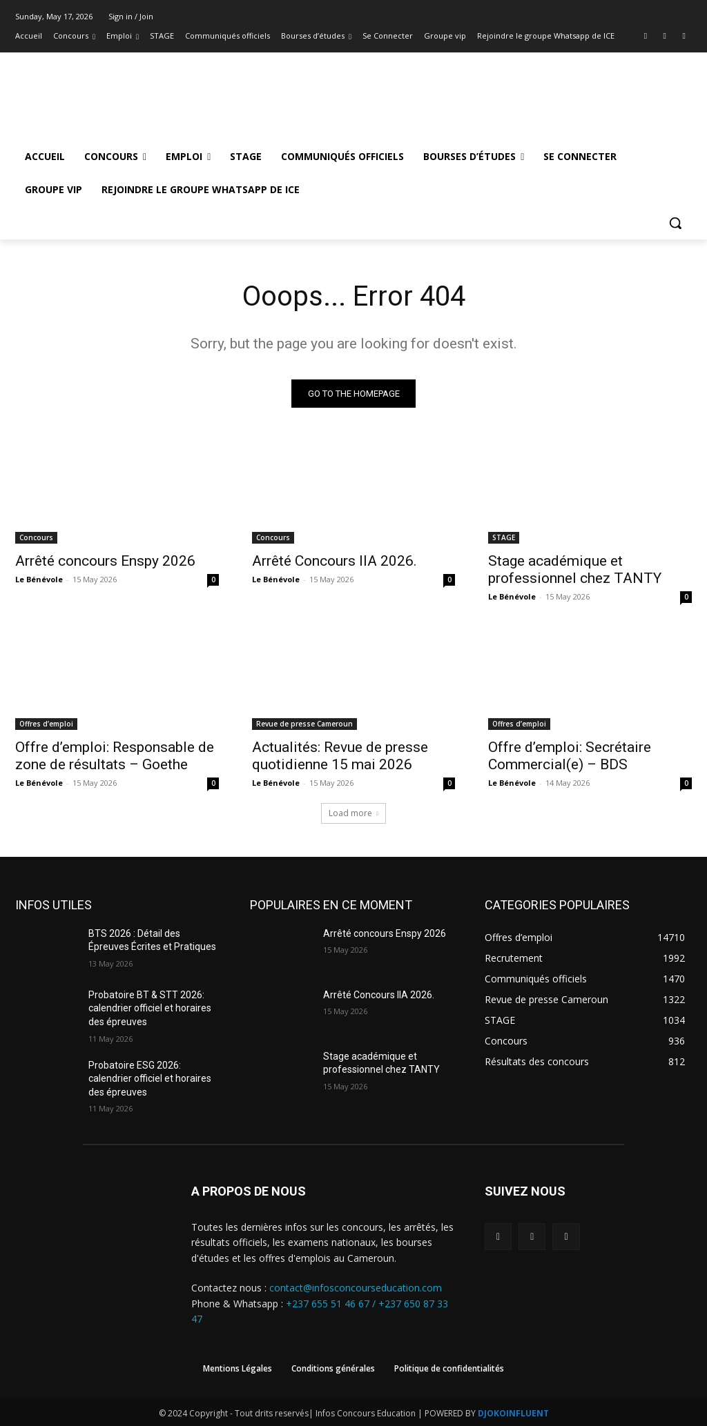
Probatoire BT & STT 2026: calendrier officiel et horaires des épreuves (149, 1008)
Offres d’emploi (46, 724)
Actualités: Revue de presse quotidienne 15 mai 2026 (340, 756)
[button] (675, 222)
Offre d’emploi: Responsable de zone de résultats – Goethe (114, 756)
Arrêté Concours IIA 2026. (334, 561)
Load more (353, 813)
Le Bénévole (39, 579)
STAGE (503, 537)
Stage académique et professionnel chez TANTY (574, 569)
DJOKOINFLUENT (513, 1413)
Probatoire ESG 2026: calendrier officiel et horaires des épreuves (149, 1079)
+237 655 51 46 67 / (332, 1303)
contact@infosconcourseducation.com (355, 1287)
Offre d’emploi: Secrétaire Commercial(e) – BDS (569, 756)
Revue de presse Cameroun (304, 724)
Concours (36, 537)
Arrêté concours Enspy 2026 (105, 561)
